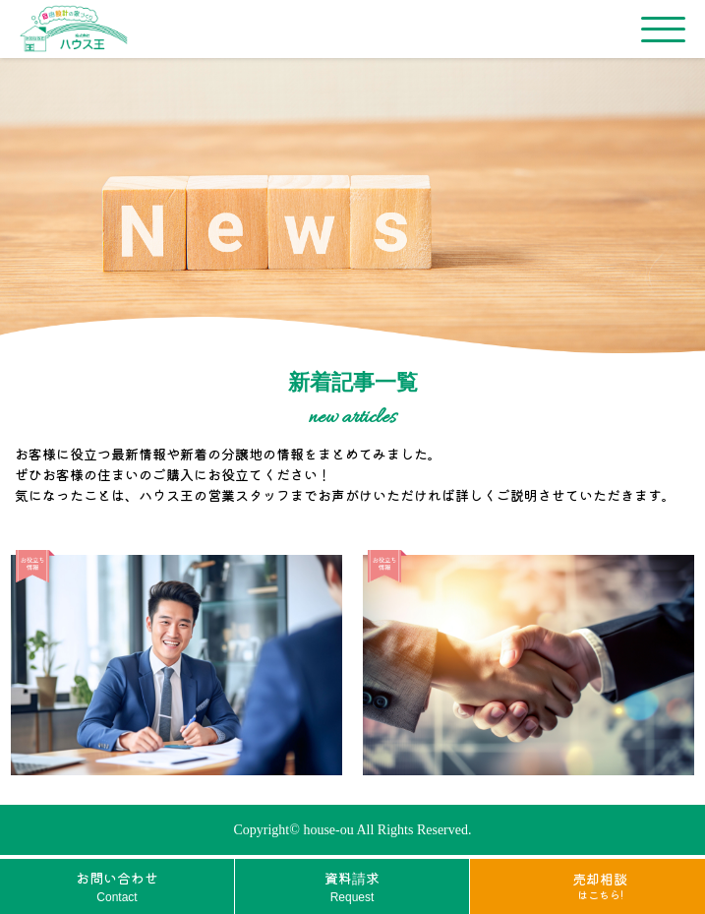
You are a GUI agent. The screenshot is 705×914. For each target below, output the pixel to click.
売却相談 (599, 885)
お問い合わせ (117, 887)
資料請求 (352, 887)
